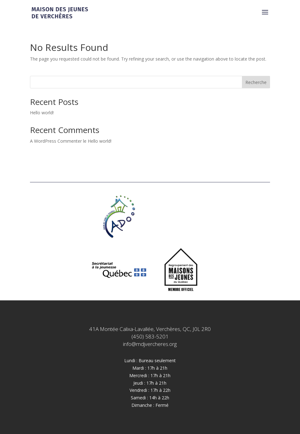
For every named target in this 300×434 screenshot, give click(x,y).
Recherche (256, 82)
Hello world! (42, 113)
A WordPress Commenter (56, 141)
